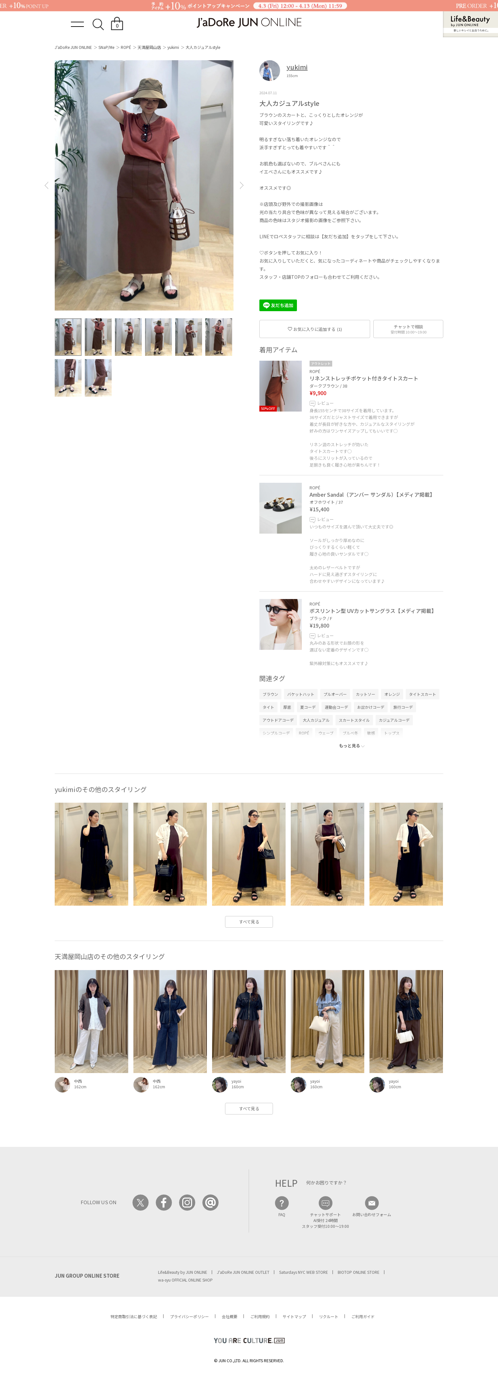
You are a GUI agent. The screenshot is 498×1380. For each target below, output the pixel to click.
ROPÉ (126, 47)
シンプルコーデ (276, 733)
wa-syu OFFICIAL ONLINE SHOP (185, 1280)
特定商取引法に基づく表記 (133, 1316)
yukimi (173, 47)
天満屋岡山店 (149, 47)
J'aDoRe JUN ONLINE (73, 47)
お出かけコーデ (370, 707)
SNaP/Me (106, 47)
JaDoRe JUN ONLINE (249, 23)
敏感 (371, 733)
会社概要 (229, 1316)
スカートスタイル (354, 720)
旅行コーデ (403, 707)
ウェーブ (326, 733)
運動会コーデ (336, 707)
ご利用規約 (260, 1316)
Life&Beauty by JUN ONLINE (182, 1272)
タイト (268, 707)
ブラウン (270, 694)
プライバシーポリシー (189, 1316)
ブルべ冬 (350, 733)
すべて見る (249, 922)
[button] (46, 185)
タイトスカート (422, 694)
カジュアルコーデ (394, 720)
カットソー (365, 694)
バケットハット (300, 694)
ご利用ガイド (363, 1316)
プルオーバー (335, 694)
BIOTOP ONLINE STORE (358, 1272)
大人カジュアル (316, 720)
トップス (392, 733)
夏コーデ (308, 707)
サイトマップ (294, 1316)
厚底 (287, 707)
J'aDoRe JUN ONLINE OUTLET (243, 1272)
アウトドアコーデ (278, 720)
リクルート (328, 1316)
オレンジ (392, 694)
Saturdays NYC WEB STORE (303, 1272)
